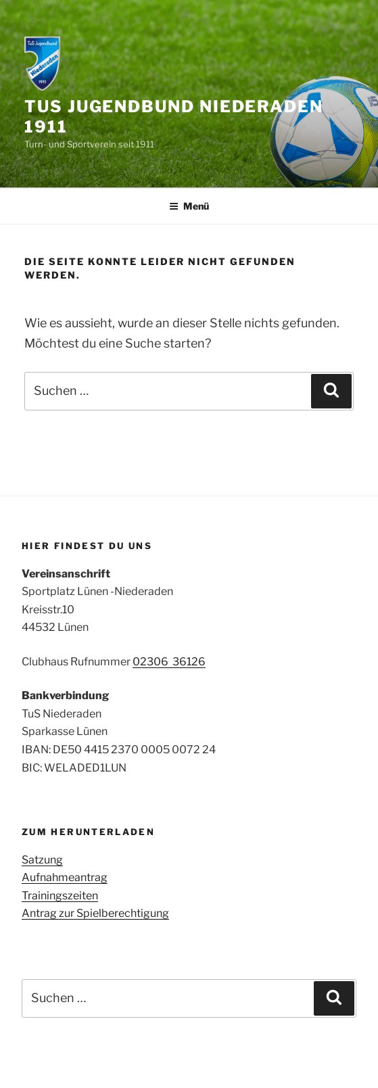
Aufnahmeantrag (65, 877)
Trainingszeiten (60, 895)
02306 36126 (169, 661)
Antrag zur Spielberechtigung (95, 913)
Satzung (42, 859)
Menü (189, 206)
